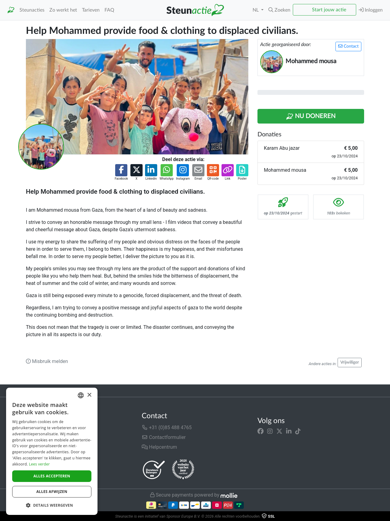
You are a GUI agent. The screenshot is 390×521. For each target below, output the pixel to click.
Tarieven (91, 10)
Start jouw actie (329, 9)
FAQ (109, 10)
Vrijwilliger (349, 362)
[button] (279, 10)
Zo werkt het (63, 10)
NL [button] (256, 10)
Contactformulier (164, 437)
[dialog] (52, 451)
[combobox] (81, 395)
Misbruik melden (47, 361)
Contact (348, 46)
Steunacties (32, 10)
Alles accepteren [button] (52, 476)
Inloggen (371, 10)
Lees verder (39, 464)
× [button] (89, 395)
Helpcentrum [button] (159, 447)
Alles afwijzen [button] (51, 491)
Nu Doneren (310, 116)
